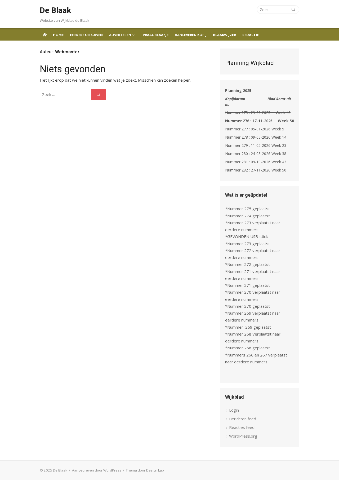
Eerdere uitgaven (86, 34)
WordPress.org (243, 436)
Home (58, 34)
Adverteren (120, 34)
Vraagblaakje (155, 34)
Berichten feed (242, 418)
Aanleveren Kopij (191, 34)
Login (234, 410)
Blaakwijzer (224, 34)
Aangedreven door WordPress (96, 470)
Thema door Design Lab (145, 470)
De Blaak (55, 10)
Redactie (250, 34)
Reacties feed (242, 427)
